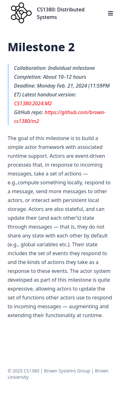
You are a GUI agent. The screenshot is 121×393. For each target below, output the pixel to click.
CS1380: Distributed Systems (60, 13)
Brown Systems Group (67, 371)
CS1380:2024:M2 (33, 103)
